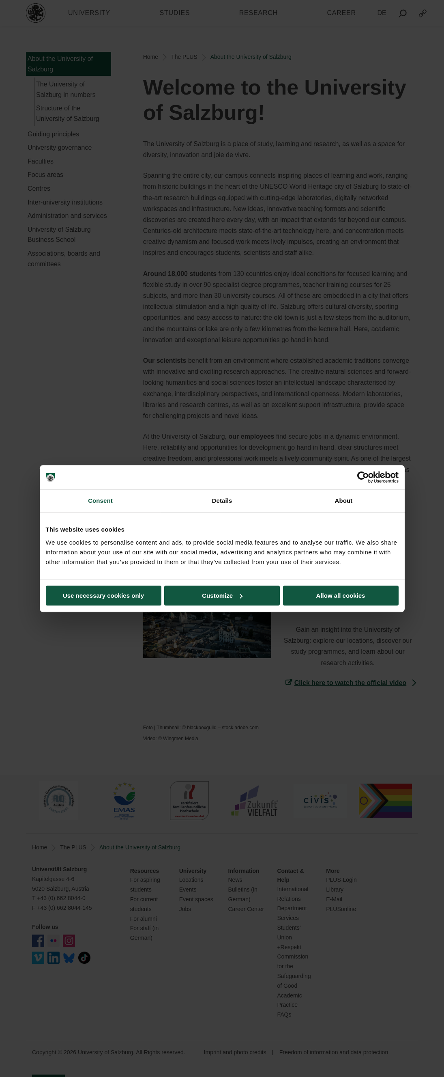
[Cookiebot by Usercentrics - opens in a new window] (363, 477)
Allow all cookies (340, 595)
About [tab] (344, 500)
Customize (222, 595)
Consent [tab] (100, 500)
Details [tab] (222, 500)
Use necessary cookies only (103, 595)
